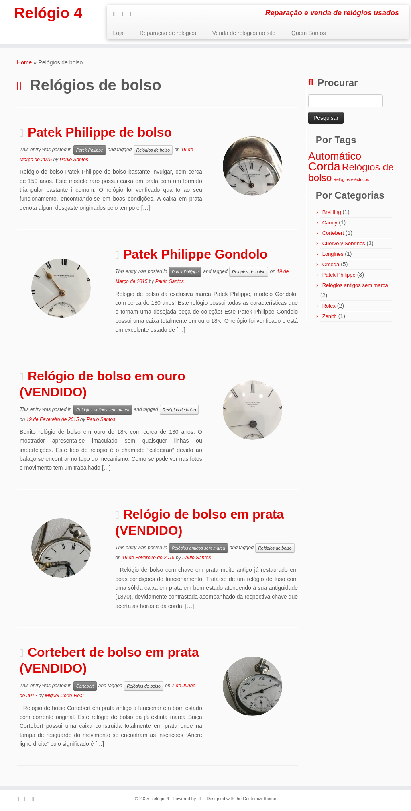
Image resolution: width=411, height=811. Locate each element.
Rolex (329, 306)
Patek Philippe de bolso (100, 132)
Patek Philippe (89, 150)
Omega (331, 264)
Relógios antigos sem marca (102, 409)
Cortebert (85, 686)
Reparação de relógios (168, 33)
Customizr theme (259, 798)
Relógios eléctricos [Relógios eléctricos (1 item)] (351, 179)
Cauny (330, 223)
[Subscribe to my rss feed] (117, 14)
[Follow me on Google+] (133, 14)
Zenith (329, 316)
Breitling (331, 212)
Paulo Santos (73, 159)
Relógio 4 (48, 14)
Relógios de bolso (153, 150)
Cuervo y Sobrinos (343, 243)
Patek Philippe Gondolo (195, 254)
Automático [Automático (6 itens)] (334, 156)
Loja (118, 33)
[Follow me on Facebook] (125, 14)
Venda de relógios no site (243, 33)
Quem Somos (308, 33)
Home (24, 62)
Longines (333, 254)
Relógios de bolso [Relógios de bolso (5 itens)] (351, 172)
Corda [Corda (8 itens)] (324, 166)
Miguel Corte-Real (64, 695)
